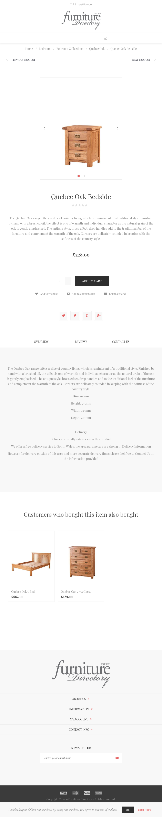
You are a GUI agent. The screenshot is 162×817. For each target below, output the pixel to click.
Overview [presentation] (41, 342)
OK (128, 809)
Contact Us (142, 453)
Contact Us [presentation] (120, 342)
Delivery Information (136, 446)
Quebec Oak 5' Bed (23, 592)
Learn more (144, 810)
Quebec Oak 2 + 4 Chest (76, 592)
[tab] (41, 342)
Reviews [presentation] (81, 342)
